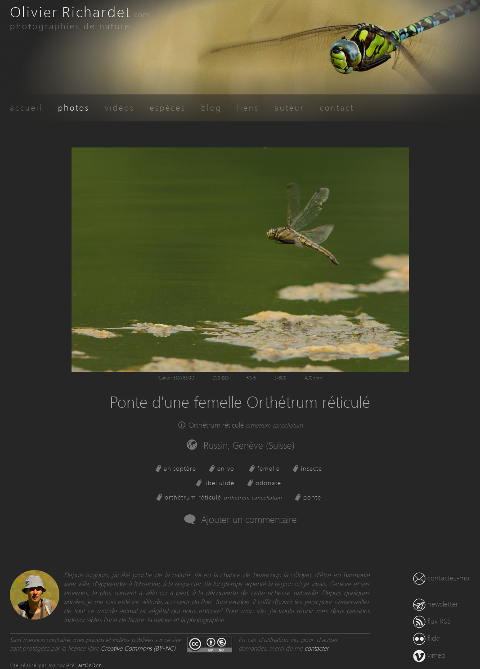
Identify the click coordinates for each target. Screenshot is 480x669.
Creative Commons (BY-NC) (138, 648)
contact (337, 107)
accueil (26, 107)
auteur (289, 107)
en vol (226, 468)
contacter (317, 648)
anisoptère (180, 468)
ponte (312, 497)
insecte (311, 468)
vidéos (120, 107)
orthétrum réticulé (223, 497)
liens (248, 107)
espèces (168, 107)
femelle (268, 468)
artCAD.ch (90, 665)
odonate (268, 482)
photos (74, 107)
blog (211, 107)
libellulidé (219, 482)
